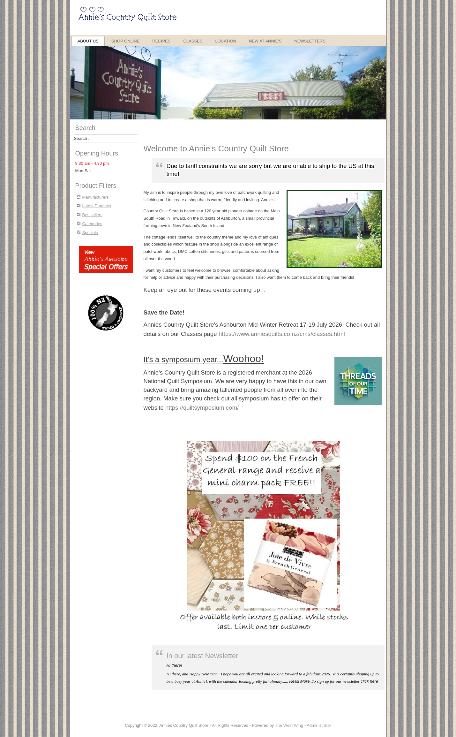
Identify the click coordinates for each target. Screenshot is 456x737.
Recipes (161, 41)
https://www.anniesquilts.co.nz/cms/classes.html (282, 334)
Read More (299, 681)
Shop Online (125, 41)
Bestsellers (92, 214)
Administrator (319, 725)
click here (369, 681)
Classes (192, 41)
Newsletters (309, 41)
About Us (88, 41)
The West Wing (289, 725)
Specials (90, 232)
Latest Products (96, 205)
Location (225, 41)
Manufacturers (95, 197)
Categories (92, 223)
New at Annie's (265, 41)
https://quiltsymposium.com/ (202, 407)
